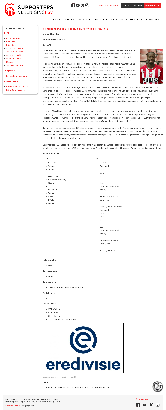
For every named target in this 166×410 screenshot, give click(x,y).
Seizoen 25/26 (100, 19)
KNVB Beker (11, 45)
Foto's (123, 19)
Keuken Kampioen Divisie (17, 76)
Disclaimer (9, 406)
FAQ (106, 5)
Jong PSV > (9, 70)
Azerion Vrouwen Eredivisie (18, 86)
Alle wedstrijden (13, 38)
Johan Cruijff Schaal (14, 51)
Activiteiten (135, 19)
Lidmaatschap (151, 19)
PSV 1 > (7, 33)
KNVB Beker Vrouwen (15, 90)
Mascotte (10, 62)
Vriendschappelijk (14, 55)
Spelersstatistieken (14, 65)
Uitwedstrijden (83, 19)
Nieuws (55, 19)
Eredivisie (10, 41)
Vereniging (67, 19)
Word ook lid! (152, 5)
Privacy (17, 406)
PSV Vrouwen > (11, 81)
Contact (101, 5)
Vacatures (114, 5)
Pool (113, 19)
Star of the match (14, 58)
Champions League (14, 48)
